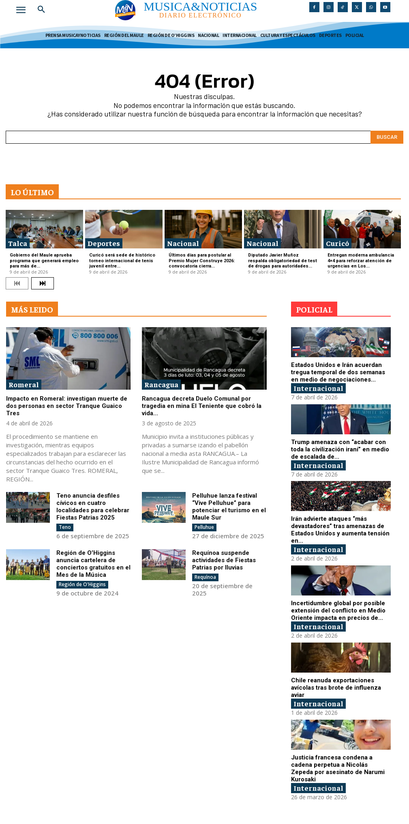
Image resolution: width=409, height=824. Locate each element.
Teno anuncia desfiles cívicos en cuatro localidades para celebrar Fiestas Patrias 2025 (92, 506)
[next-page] (42, 283)
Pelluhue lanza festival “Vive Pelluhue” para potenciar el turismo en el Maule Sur (229, 506)
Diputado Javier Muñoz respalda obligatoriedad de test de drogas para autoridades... (282, 260)
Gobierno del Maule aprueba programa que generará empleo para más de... (44, 260)
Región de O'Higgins (82, 584)
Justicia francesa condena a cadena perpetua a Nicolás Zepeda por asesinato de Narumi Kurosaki (338, 768)
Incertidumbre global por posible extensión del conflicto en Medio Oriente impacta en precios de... (338, 610)
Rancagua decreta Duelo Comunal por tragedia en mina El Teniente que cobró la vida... (201, 406)
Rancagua (161, 384)
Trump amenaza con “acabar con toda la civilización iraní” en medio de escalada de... (340, 449)
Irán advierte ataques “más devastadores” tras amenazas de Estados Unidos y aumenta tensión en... (340, 529)
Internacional (318, 388)
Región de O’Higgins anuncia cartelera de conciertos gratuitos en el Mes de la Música (93, 563)
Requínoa (205, 577)
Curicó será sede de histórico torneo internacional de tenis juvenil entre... (122, 260)
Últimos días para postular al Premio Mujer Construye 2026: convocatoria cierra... (202, 260)
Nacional (183, 243)
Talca (17, 243)
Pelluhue (204, 527)
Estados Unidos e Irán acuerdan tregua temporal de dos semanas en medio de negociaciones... (338, 372)
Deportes (104, 243)
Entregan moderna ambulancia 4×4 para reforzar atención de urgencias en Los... (361, 260)
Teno (65, 527)
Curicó (337, 243)
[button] (41, 9)
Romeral (24, 384)
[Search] (386, 137)
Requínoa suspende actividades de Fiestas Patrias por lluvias (224, 560)
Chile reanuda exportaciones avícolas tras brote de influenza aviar (336, 687)
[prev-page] (17, 283)
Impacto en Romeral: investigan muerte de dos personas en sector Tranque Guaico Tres (66, 406)
